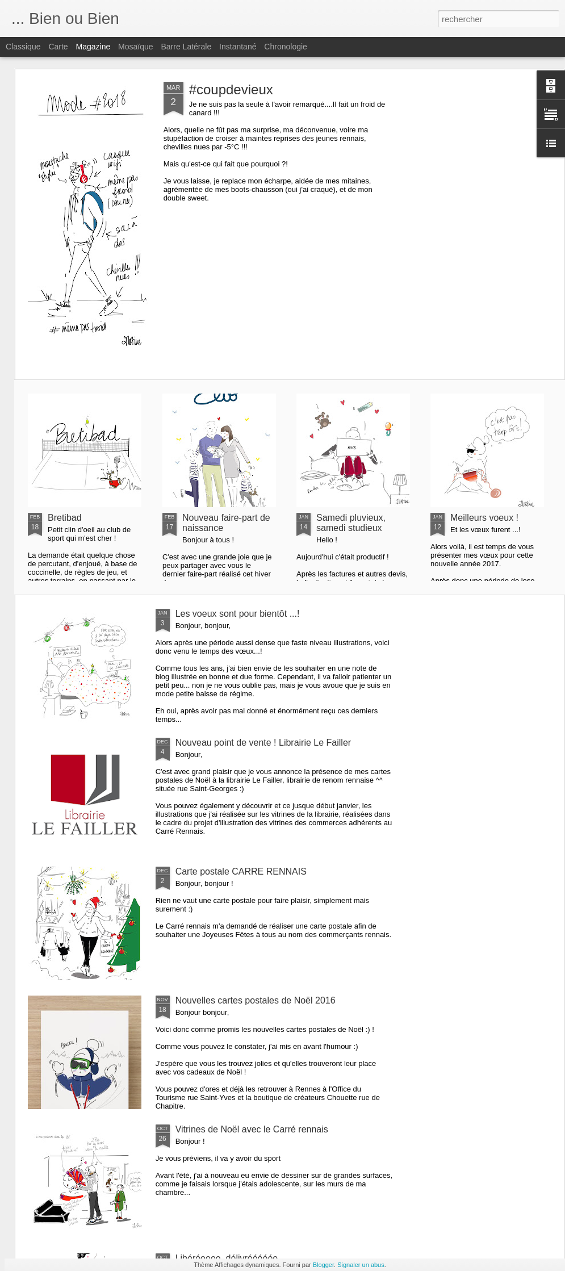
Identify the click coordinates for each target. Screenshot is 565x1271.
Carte (58, 46)
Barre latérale (186, 46)
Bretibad (65, 517)
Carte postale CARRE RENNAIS (241, 871)
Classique (23, 46)
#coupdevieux (231, 89)
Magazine (93, 46)
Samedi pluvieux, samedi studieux (351, 523)
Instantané (237, 46)
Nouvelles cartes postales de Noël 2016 (255, 1000)
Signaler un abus (360, 1264)
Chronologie (285, 46)
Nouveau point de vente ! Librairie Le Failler (263, 742)
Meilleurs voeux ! (484, 517)
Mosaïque (135, 46)
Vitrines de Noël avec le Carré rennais (251, 1129)
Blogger (323, 1264)
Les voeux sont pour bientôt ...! (237, 613)
